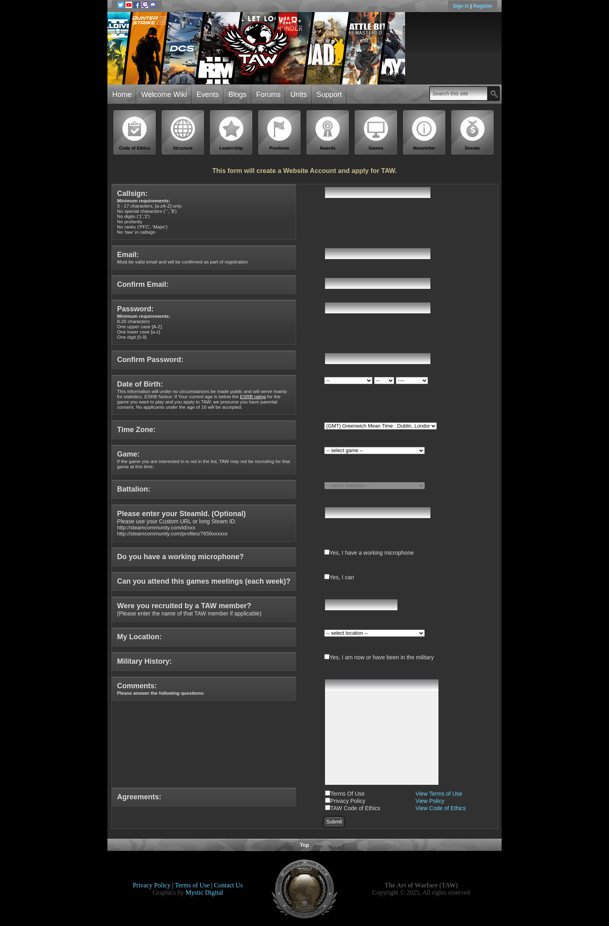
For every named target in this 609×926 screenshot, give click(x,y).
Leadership (231, 133)
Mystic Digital (204, 892)
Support (329, 95)
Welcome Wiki (164, 95)
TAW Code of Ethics (355, 808)
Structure (183, 133)
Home (122, 95)
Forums (268, 95)
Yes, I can (341, 577)
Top (304, 845)
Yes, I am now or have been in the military (381, 657)
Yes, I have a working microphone (371, 552)
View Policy (430, 801)
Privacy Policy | (154, 885)
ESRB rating (253, 396)
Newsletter (424, 133)
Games (376, 133)
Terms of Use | (194, 885)
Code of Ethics (134, 133)
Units (298, 95)
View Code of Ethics (441, 808)
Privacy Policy (347, 801)
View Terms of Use (439, 793)
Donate (472, 133)
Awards (328, 133)
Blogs (237, 95)
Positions (279, 133)
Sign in (461, 6)
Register (482, 6)
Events (208, 95)
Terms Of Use (347, 793)
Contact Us (228, 885)
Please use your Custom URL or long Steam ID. (181, 524)
